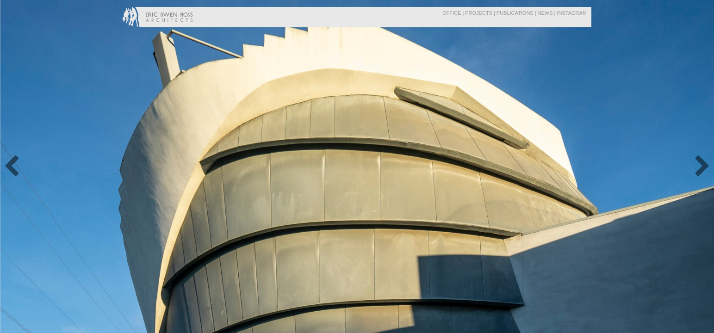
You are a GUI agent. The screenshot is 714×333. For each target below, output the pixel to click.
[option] (357, 166)
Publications (515, 13)
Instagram (572, 13)
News (545, 13)
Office (451, 13)
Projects (478, 13)
